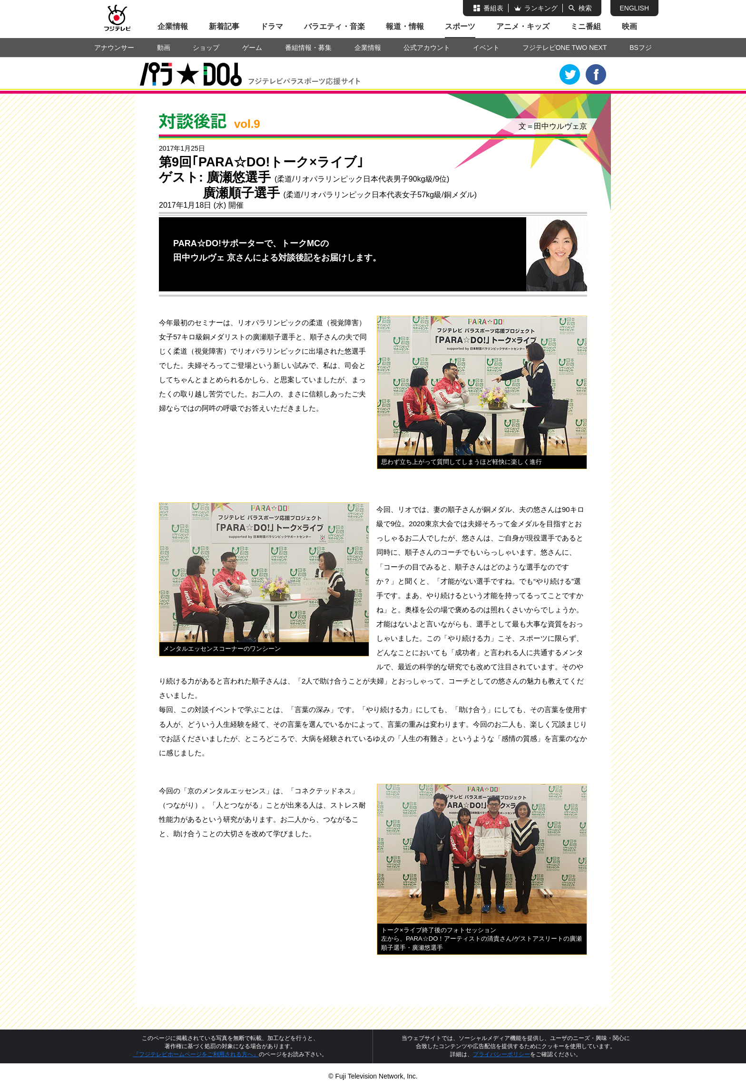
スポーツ (460, 26)
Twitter (570, 74)
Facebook (595, 74)
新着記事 (224, 26)
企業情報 (172, 26)
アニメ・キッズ (523, 26)
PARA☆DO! (199, 76)
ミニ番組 (585, 26)
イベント (486, 47)
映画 (629, 26)
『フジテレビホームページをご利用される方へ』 (196, 1054)
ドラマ (271, 26)
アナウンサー (114, 47)
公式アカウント (426, 47)
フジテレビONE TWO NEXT (564, 47)
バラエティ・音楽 (334, 26)
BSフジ (640, 47)
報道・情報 (405, 26)
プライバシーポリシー (501, 1054)
